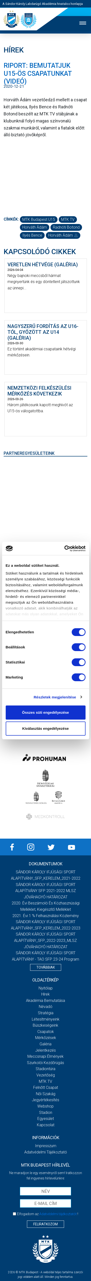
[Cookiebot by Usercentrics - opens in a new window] (64, 548)
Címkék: (11, 219)
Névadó (45, 1006)
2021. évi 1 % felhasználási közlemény (45, 915)
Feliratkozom (45, 1224)
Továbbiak (45, 967)
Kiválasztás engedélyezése (45, 728)
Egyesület (45, 1118)
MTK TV (67, 219)
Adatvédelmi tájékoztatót (58, 1214)
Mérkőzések (45, 1037)
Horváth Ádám (34, 227)
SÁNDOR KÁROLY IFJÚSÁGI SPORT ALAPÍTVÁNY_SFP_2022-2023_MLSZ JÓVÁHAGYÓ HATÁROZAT (45, 940)
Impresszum (45, 1145)
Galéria (45, 1044)
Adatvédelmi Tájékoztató (45, 1152)
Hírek (45, 994)
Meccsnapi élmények (45, 1056)
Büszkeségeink (45, 1025)
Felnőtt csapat (45, 1087)
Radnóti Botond (66, 227)
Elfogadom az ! (47, 1214)
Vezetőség (45, 1075)
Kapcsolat (45, 1125)
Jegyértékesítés (45, 1100)
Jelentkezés (45, 1050)
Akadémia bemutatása (45, 1000)
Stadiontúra (45, 1068)
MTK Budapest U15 (38, 219)
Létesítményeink (45, 1019)
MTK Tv (45, 1081)
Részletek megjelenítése (55, 697)
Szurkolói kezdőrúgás (45, 1062)
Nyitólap (46, 988)
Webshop (45, 1106)
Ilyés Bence (32, 235)
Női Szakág (45, 1094)
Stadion (45, 1112)
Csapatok (45, 1031)
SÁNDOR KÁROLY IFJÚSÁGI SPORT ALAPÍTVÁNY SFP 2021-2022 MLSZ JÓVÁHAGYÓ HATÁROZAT (45, 890)
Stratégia (45, 1013)
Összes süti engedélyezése (45, 712)
